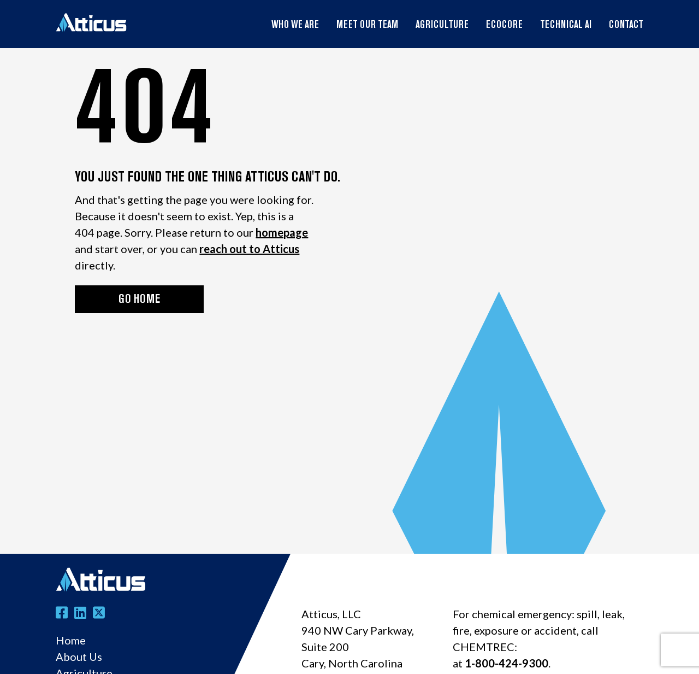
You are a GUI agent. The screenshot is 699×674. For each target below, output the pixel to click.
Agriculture (442, 25)
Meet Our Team (367, 25)
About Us (79, 656)
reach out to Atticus (249, 248)
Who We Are (295, 25)
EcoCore (504, 25)
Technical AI (565, 25)
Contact (626, 25)
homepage (282, 232)
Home (71, 640)
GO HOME (139, 300)
